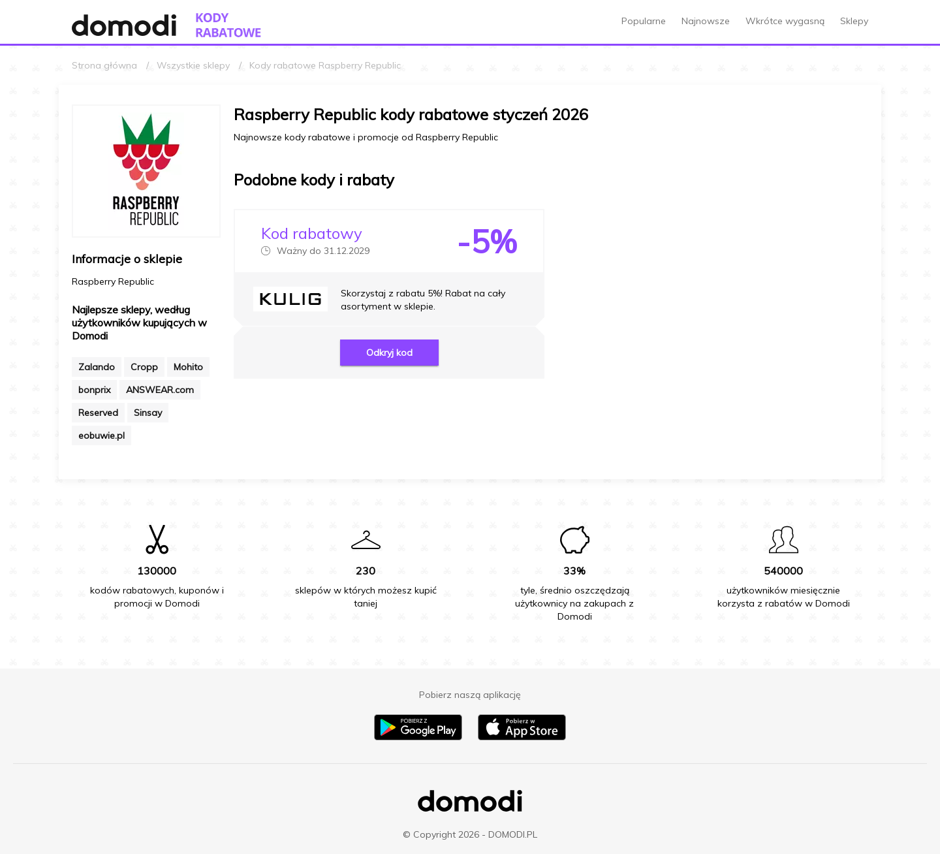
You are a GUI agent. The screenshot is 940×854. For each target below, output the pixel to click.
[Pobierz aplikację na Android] (418, 737)
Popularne (643, 21)
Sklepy (854, 21)
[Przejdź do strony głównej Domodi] (124, 25)
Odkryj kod (389, 352)
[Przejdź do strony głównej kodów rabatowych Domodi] (228, 25)
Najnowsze (706, 21)
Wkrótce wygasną (784, 21)
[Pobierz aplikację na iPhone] (522, 737)
